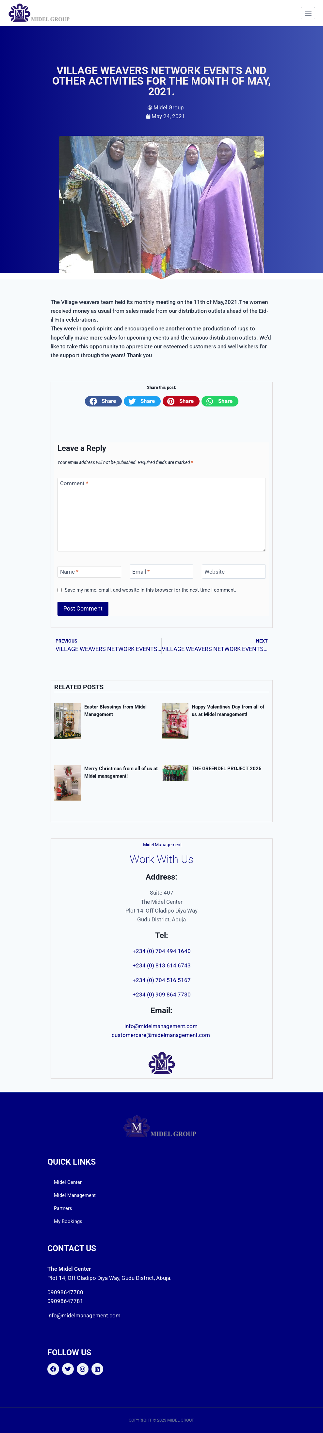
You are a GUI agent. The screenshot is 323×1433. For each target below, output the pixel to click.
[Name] (89, 572)
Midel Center (68, 1182)
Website (214, 571)
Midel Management (75, 1195)
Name (69, 571)
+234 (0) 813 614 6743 (162, 965)
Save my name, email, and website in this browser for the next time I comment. (150, 590)
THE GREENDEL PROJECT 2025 (227, 769)
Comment (74, 483)
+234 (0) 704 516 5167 (162, 980)
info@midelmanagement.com (161, 1026)
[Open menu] (308, 13)
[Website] (234, 572)
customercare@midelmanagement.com (161, 1035)
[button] (103, 401)
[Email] (162, 572)
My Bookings (68, 1221)
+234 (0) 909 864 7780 (162, 994)
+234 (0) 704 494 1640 (162, 951)
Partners (63, 1208)
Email (141, 571)
